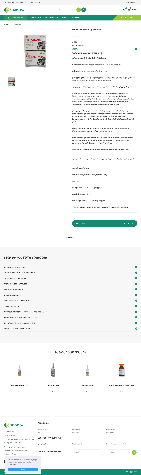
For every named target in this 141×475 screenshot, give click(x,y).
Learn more (12, 464)
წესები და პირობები (79, 444)
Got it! (23, 469)
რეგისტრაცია (110, 433)
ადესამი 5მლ (87, 385)
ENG (121, 17)
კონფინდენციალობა (45, 444)
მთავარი (7, 24)
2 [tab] (72, 407)
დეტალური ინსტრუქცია (119, 207)
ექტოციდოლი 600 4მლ (19, 385)
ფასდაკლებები (51, 18)
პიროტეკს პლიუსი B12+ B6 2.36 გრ (121, 386)
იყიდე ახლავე (15, 18)
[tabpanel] (70, 380)
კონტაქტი (76, 18)
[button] (130, 2)
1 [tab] (69, 407)
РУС (126, 17)
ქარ (131, 17)
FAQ (39, 433)
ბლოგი (65, 18)
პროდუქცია (76, 429)
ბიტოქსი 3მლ (53, 385)
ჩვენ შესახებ (36, 18)
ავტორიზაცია (110, 429)
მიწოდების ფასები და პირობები (117, 444)
